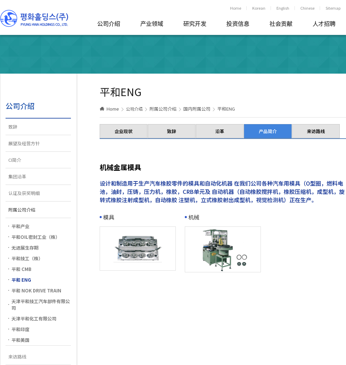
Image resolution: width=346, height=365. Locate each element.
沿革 (219, 131)
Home (235, 8)
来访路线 (17, 356)
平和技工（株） (27, 258)
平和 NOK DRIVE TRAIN (36, 290)
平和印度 (20, 329)
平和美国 (20, 340)
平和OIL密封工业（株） (35, 237)
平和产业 (20, 226)
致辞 (12, 126)
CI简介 (14, 160)
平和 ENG (21, 280)
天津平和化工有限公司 (33, 318)
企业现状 (124, 131)
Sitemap (333, 8)
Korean (258, 8)
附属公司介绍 (21, 209)
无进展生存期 (24, 247)
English (282, 8)
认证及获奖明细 (24, 193)
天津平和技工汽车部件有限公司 (40, 304)
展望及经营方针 (24, 143)
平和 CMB (21, 269)
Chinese (307, 8)
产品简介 (268, 131)
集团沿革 (17, 176)
